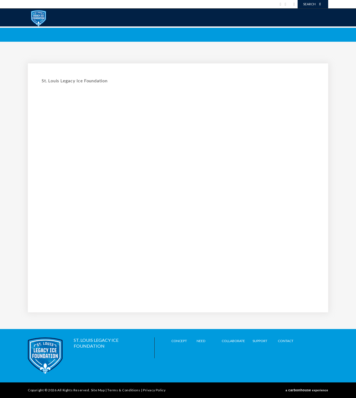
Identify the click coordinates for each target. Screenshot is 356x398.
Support (260, 341)
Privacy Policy (154, 390)
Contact (285, 341)
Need (201, 341)
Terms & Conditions (123, 390)
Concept (179, 341)
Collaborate (233, 341)
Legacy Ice (38, 18)
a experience (307, 390)
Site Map (98, 390)
